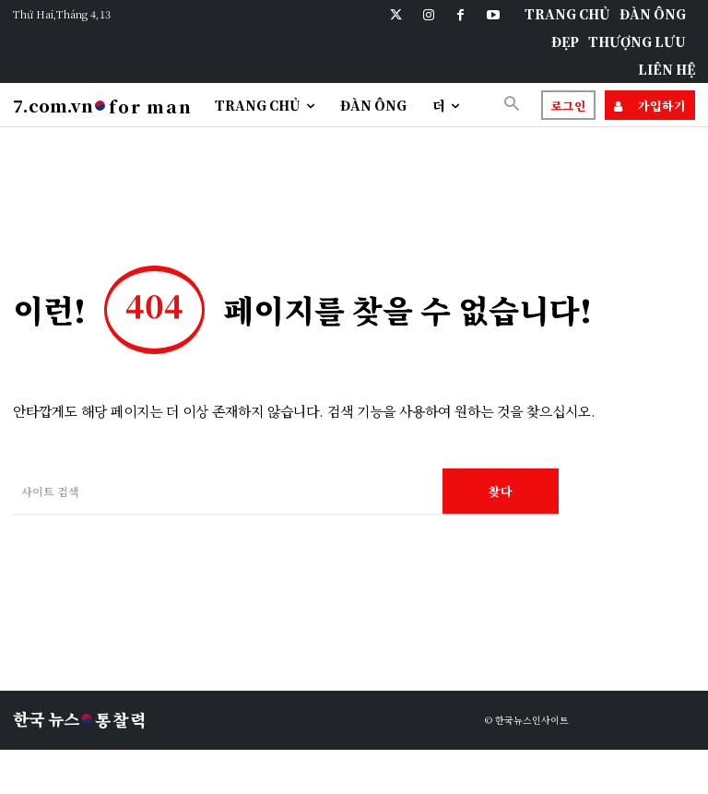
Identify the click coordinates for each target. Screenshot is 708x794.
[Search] (500, 491)
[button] (512, 104)
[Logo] (103, 106)
